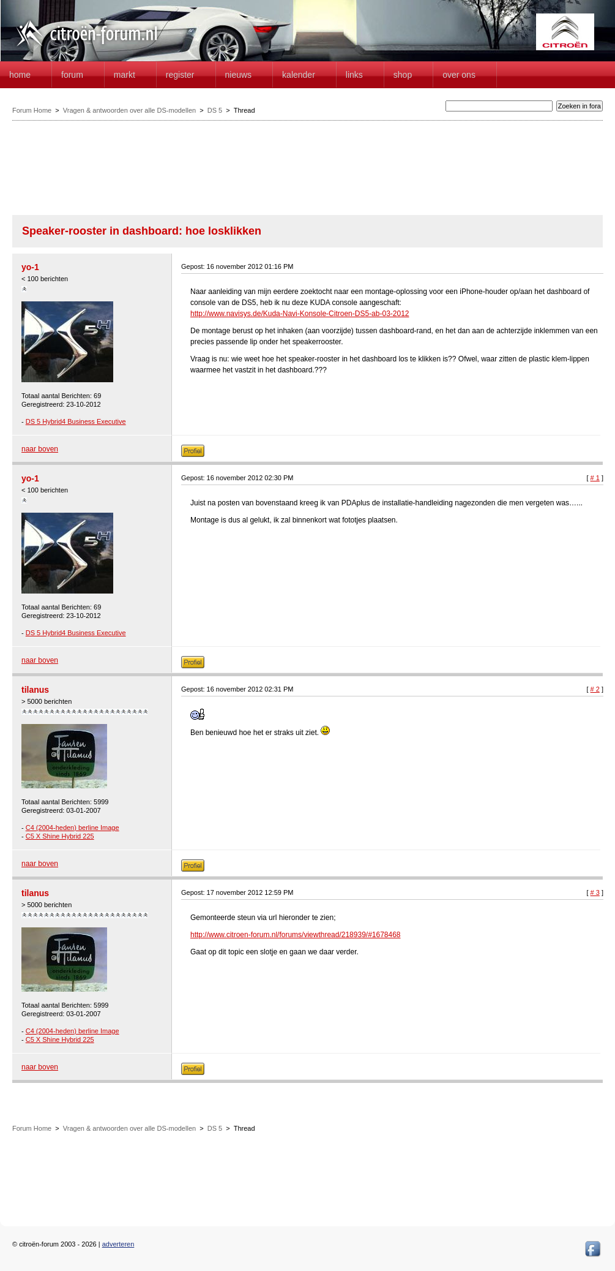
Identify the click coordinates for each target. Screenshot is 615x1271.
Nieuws (238, 74)
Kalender (298, 74)
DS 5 (214, 110)
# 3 (595, 892)
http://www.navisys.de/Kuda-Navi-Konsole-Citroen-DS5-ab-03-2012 (299, 313)
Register (180, 74)
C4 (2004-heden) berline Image (72, 827)
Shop (402, 74)
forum (72, 74)
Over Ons (458, 74)
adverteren (118, 1244)
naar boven (39, 449)
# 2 (595, 689)
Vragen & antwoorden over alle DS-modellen (129, 110)
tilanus (35, 690)
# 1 (595, 477)
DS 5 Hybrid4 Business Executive (76, 421)
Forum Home (31, 110)
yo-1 (30, 267)
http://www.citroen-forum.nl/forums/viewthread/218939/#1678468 (295, 934)
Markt (124, 74)
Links (354, 74)
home (20, 74)
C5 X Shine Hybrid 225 (60, 836)
